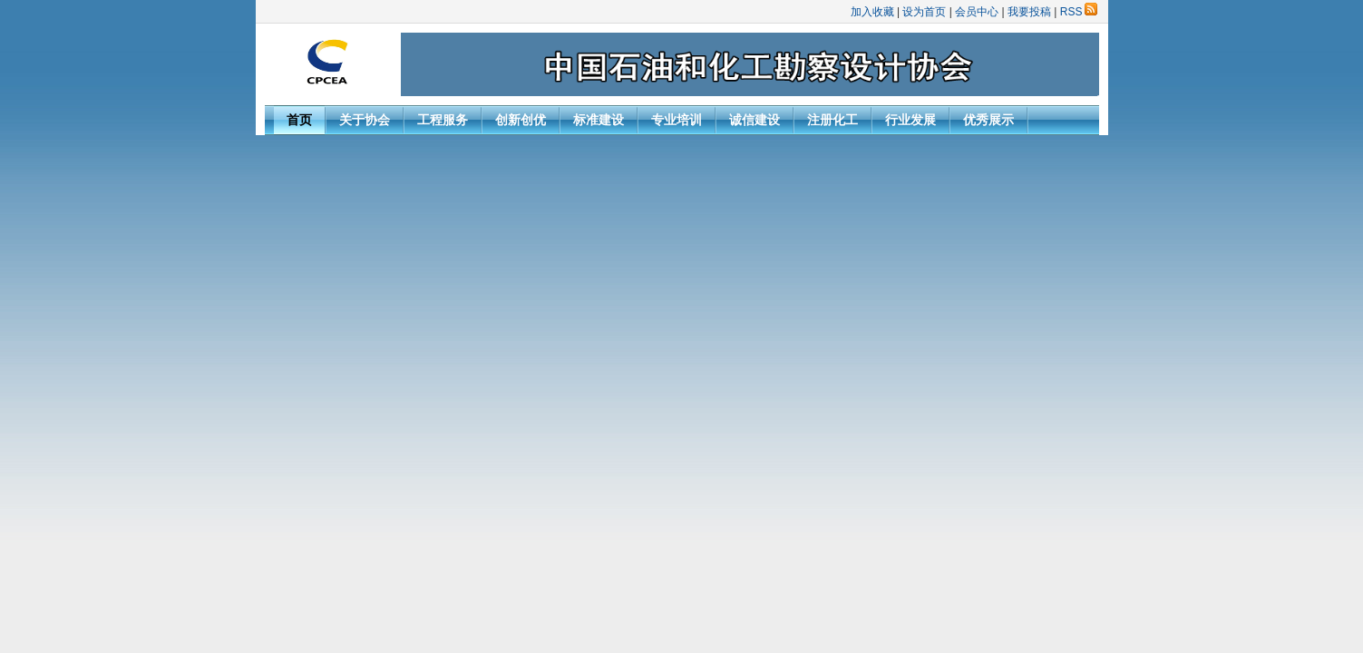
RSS (1078, 11)
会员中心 (976, 11)
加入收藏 (872, 11)
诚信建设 (754, 119)
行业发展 (910, 119)
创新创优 (520, 119)
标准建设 (598, 119)
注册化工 (832, 119)
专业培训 (676, 119)
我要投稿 (1029, 11)
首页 (299, 119)
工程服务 (442, 119)
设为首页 (924, 11)
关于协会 (364, 119)
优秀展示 (988, 119)
